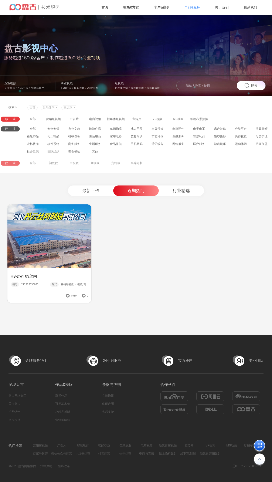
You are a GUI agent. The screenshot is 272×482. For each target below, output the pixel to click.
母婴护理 (262, 137)
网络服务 (178, 144)
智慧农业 (125, 445)
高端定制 (137, 166)
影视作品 (61, 395)
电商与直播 (146, 453)
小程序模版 (62, 412)
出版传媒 (157, 129)
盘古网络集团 (17, 395)
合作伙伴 (14, 420)
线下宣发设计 (189, 453)
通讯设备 (157, 144)
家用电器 (116, 137)
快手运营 (125, 453)
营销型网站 (62, 420)
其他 (95, 152)
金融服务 (178, 137)
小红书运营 (82, 453)
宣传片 (136, 119)
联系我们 (250, 7)
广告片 (74, 119)
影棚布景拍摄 (199, 119)
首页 (105, 7)
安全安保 (53, 129)
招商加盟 (262, 144)
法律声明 (46, 466)
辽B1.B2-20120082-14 (246, 466)
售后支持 (108, 412)
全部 (32, 108)
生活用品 (95, 137)
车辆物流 (116, 129)
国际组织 (53, 152)
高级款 (95, 166)
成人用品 (137, 129)
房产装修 (220, 129)
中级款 (74, 166)
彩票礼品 (199, 137)
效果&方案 (131, 7)
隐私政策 (64, 466)
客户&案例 (162, 7)
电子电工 (199, 129)
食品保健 (116, 144)
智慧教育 (83, 445)
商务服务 (74, 144)
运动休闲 (241, 144)
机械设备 (74, 137)
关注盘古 (14, 403)
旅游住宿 (95, 129)
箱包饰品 (33, 137)
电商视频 (95, 119)
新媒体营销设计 (210, 453)
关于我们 (222, 7)
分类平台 (241, 129)
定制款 (115, 166)
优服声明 (108, 403)
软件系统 (53, 144)
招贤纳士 (14, 412)
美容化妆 (241, 137)
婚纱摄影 (220, 137)
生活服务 (95, 144)
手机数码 (137, 144)
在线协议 (108, 395)
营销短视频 (53, 119)
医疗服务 (199, 144)
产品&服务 (192, 7)
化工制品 (53, 137)
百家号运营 (40, 453)
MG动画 (178, 119)
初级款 (53, 166)
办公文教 (74, 129)
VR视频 (157, 119)
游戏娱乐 (220, 144)
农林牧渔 (33, 144)
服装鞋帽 (262, 129)
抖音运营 (104, 453)
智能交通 (104, 445)
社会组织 (33, 152)
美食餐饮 (74, 152)
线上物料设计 (168, 453)
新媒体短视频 (116, 119)
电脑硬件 (178, 129)
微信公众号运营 (61, 453)
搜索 (251, 85)
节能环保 (157, 137)
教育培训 (137, 137)
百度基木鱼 (62, 403)
